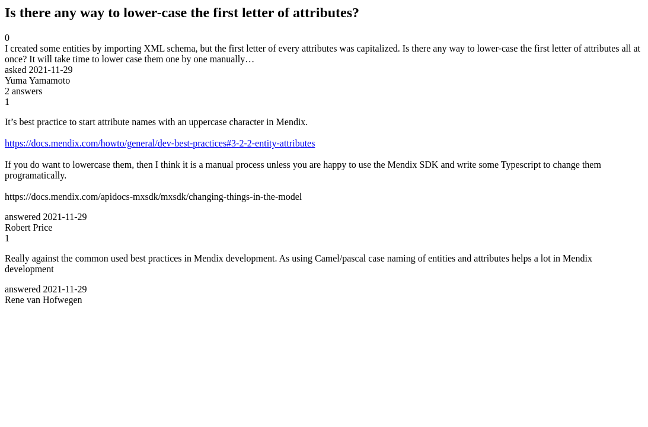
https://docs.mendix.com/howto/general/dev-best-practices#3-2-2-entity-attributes (160, 143)
